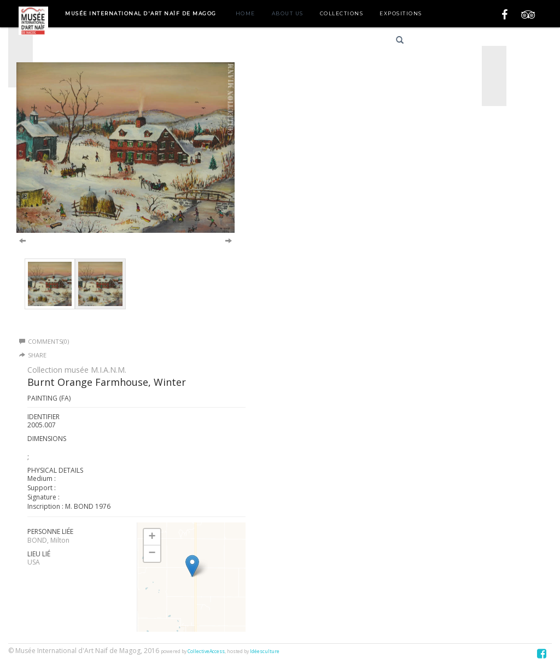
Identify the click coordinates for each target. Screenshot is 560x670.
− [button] (151, 553)
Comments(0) (44, 341)
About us (288, 13)
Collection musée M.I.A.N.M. (76, 370)
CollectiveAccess (206, 651)
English (474, 41)
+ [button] (151, 537)
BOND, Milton (48, 540)
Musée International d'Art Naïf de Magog (141, 13)
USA (33, 562)
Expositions (401, 13)
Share (37, 355)
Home (245, 13)
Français (435, 41)
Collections (342, 13)
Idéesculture (264, 651)
